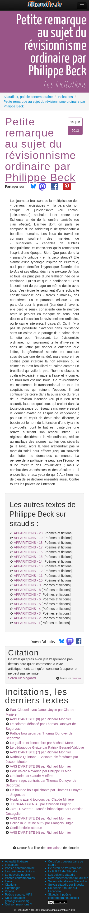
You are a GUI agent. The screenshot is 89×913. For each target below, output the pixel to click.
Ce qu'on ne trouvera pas (65, 868)
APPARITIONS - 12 (28, 571)
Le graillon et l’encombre (42, 743)
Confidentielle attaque (26, 828)
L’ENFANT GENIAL (40, 804)
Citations (11, 884)
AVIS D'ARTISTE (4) (40, 832)
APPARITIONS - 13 (28, 566)
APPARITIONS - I (27, 623)
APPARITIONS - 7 (27, 594)
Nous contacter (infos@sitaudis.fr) (17, 899)
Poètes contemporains (20, 878)
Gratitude (31, 776)
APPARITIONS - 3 (27, 613)
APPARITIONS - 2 (27, 618)
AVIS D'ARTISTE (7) (40, 752)
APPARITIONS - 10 (28, 580)
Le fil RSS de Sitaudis (62, 871)
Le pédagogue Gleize (47, 747)
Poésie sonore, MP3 (18, 894)
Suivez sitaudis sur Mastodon (67, 881)
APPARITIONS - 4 (27, 609)
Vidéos (9, 891)
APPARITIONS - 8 (27, 590)
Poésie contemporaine (20, 868)
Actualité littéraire (16, 861)
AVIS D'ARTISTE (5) (40, 818)
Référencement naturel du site (68, 878)
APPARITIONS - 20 (28, 533)
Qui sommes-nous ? (18, 904)
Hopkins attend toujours (42, 799)
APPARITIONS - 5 (27, 604)
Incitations (54, 848)
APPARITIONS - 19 (28, 538)
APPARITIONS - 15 (28, 557)
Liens (8, 881)
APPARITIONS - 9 (27, 585)
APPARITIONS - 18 (28, 542)
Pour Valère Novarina (40, 771)
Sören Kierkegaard (22, 678)
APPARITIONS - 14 (28, 561)
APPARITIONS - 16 (28, 552)
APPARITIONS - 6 (27, 599)
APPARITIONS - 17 (28, 547)
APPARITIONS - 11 (28, 576)
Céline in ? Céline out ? (41, 823)
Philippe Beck (40, 177)
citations (76, 678)
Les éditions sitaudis (61, 874)
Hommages (12, 888)
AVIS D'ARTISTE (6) (40, 766)
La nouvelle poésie (17, 874)
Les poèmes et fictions (20, 871)
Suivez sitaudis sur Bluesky (66, 884)
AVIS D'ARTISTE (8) (40, 719)
